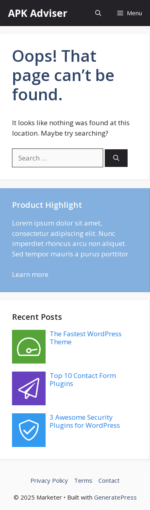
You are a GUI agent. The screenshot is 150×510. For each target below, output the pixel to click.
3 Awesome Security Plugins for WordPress (85, 421)
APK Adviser (37, 13)
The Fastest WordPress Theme (86, 337)
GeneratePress (115, 497)
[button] (98, 13)
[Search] (116, 158)
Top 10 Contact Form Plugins (83, 379)
